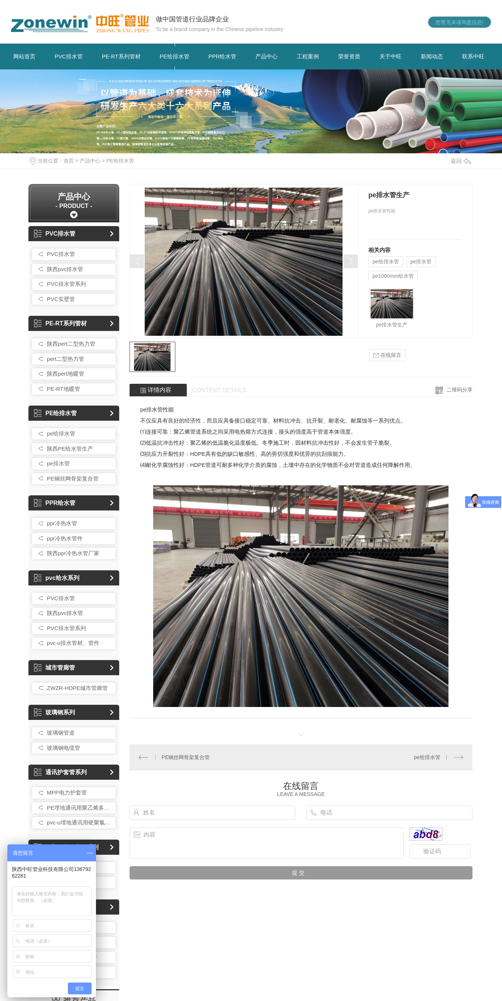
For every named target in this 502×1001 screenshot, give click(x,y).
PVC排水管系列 (66, 284)
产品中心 (266, 56)
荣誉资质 (349, 56)
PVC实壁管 (61, 299)
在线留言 (387, 355)
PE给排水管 (174, 56)
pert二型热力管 (65, 359)
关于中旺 (390, 56)
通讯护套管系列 (60, 772)
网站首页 (24, 56)
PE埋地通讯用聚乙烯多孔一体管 (79, 807)
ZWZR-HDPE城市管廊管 (77, 688)
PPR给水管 (223, 56)
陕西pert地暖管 (65, 373)
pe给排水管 (61, 433)
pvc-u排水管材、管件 (73, 643)
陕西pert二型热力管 (71, 344)
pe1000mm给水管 (393, 276)
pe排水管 (58, 463)
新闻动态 (432, 56)
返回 (461, 161)
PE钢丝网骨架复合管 (73, 478)
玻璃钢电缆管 (63, 748)
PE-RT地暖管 (63, 389)
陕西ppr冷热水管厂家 (73, 553)
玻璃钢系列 (54, 712)
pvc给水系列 (56, 578)
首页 (68, 161)
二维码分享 (459, 390)
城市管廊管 (54, 668)
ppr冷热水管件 (65, 538)
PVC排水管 (69, 56)
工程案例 (308, 56)
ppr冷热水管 (62, 523)
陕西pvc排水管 (65, 269)
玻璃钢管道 (61, 733)
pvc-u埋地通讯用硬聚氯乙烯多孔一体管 (79, 822)
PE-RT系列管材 (121, 56)
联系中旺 (473, 56)
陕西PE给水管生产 (70, 448)
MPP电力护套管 (67, 792)
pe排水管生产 (392, 325)
